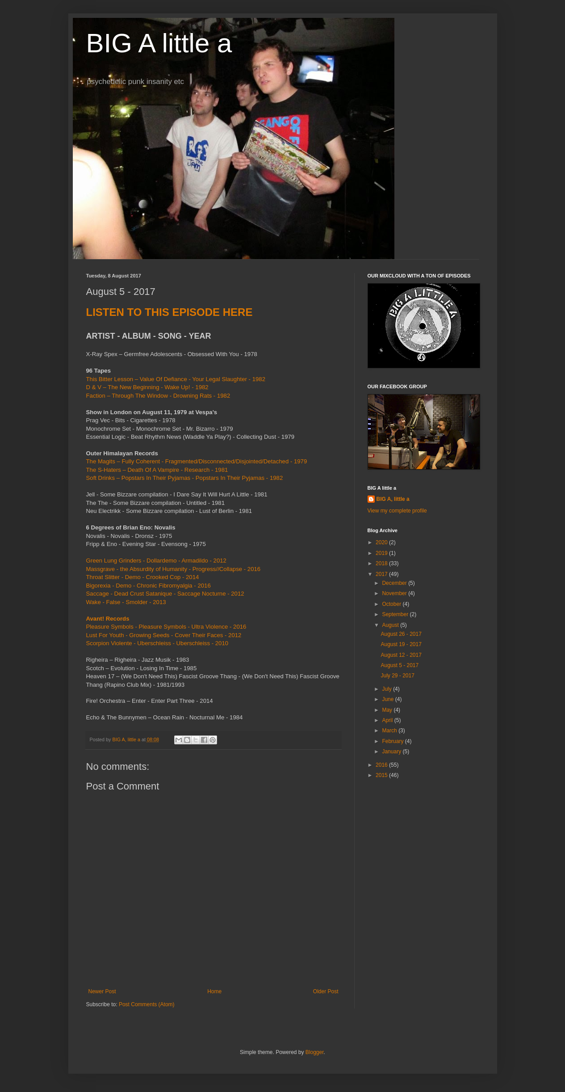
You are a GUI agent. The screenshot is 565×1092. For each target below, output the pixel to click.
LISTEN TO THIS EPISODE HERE (169, 312)
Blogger (315, 1052)
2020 (382, 542)
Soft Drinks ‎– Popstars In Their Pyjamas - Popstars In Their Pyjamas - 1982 (184, 478)
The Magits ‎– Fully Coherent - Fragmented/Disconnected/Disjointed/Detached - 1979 (196, 461)
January (392, 751)
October (392, 604)
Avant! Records (108, 618)
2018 (382, 563)
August (391, 625)
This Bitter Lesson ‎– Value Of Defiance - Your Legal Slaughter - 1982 (175, 379)
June (388, 699)
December (395, 583)
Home (214, 991)
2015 (382, 775)
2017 (382, 574)
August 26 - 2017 (401, 634)
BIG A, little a (393, 499)
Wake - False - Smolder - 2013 (126, 602)
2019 (382, 553)
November (395, 593)
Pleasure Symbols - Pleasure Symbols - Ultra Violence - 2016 (166, 626)
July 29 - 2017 (397, 675)
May (387, 710)
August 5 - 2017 (400, 665)
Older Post (326, 991)
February (393, 741)
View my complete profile (397, 511)
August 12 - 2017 (401, 655)
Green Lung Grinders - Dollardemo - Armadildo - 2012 (156, 560)
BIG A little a (159, 43)
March (390, 730)
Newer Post (102, 991)
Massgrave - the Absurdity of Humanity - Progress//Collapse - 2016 (173, 569)
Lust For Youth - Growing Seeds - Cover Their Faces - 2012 (164, 635)
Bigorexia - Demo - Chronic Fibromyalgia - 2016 (148, 585)
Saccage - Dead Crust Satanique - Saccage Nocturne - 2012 (165, 593)
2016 (382, 765)
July (387, 689)
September (396, 614)
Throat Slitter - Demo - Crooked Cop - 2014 (142, 577)
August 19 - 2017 (401, 644)
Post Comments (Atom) (147, 1004)
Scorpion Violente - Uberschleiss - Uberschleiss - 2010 (157, 643)
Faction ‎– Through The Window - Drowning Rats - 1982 (158, 395)
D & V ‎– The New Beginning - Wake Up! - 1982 (147, 387)
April (388, 720)
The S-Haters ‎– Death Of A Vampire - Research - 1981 (157, 469)
